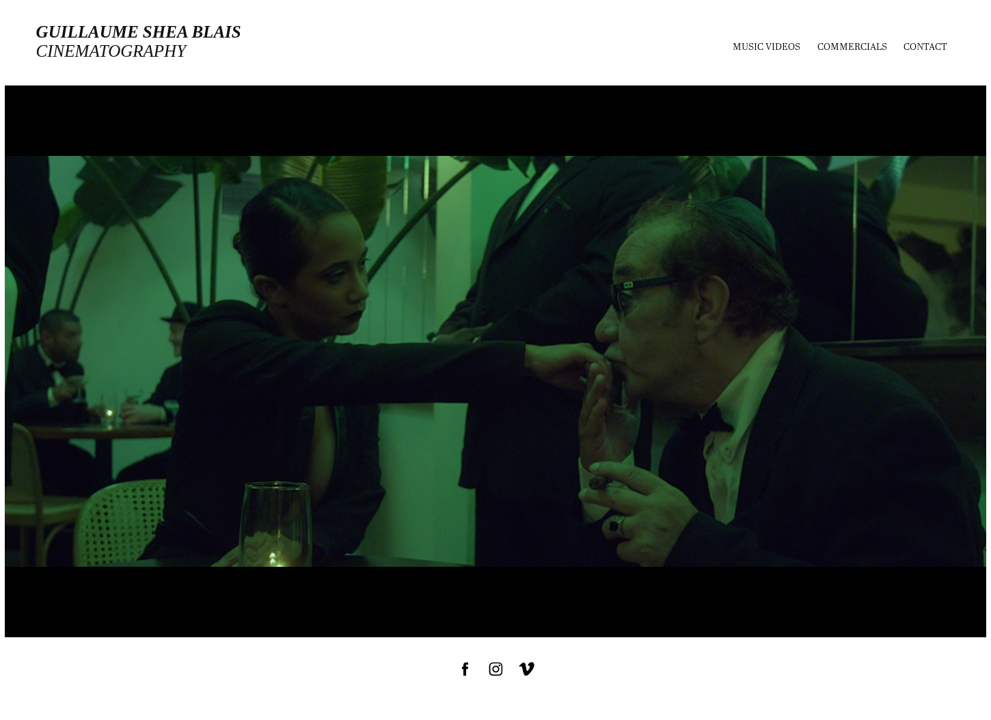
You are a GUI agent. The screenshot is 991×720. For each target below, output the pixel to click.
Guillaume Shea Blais (138, 32)
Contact (925, 46)
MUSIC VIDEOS (766, 46)
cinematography (111, 51)
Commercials (852, 46)
